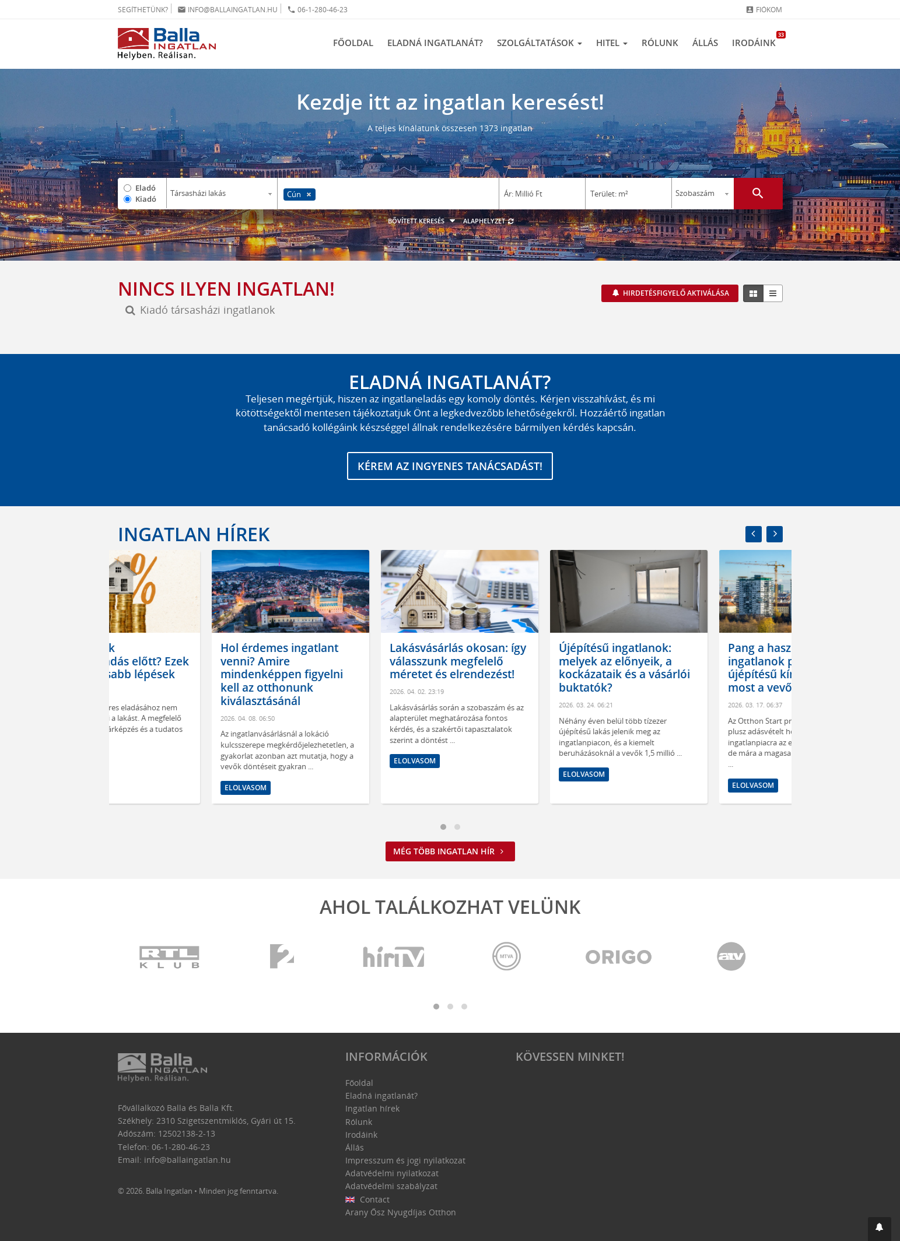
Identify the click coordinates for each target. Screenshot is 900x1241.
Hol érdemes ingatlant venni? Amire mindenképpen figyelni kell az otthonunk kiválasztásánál (357, 674)
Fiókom (763, 10)
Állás (705, 42)
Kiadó (145, 199)
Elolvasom (152, 761)
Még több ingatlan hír (450, 851)
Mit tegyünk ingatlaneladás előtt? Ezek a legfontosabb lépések (195, 661)
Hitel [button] (612, 42)
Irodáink (757, 39)
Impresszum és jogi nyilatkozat (405, 1160)
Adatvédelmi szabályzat (391, 1185)
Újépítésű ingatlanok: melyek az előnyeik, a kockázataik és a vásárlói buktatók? (699, 667)
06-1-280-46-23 (317, 10)
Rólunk (660, 42)
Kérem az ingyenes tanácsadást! (450, 466)
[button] (879, 1229)
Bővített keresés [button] (423, 220)
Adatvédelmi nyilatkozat (392, 1173)
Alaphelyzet (489, 220)
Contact (367, 1199)
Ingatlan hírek (193, 533)
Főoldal (353, 42)
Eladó (145, 188)
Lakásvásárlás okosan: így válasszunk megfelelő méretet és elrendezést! (533, 661)
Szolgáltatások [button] (539, 42)
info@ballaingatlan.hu (227, 10)
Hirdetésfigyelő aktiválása (675, 293)
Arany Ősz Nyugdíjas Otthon (400, 1212)
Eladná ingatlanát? (435, 42)
